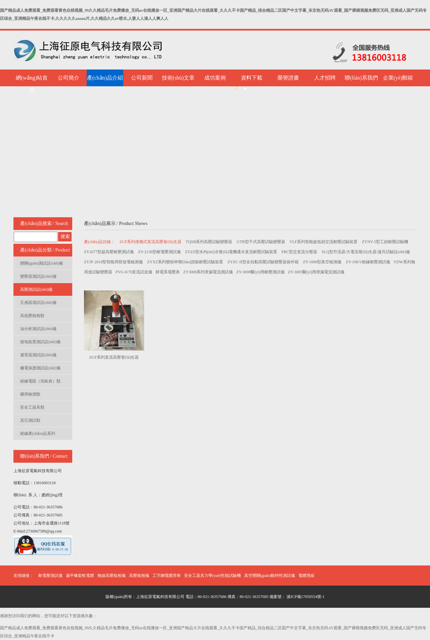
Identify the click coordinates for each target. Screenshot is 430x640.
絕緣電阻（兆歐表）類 (40, 381)
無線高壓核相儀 (111, 575)
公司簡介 (68, 78)
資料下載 (251, 78)
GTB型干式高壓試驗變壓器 (261, 241)
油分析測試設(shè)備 (38, 328)
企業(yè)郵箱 (398, 78)
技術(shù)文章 (178, 78)
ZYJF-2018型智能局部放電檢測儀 (114, 262)
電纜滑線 (306, 575)
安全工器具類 (32, 407)
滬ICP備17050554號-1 (305, 596)
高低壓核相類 (32, 315)
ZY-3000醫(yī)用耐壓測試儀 (260, 272)
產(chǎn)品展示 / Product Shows (115, 223)
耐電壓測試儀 (50, 575)
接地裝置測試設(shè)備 (40, 341)
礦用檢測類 (30, 394)
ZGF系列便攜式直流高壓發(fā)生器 (151, 241)
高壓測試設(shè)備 (36, 289)
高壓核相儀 (139, 575)
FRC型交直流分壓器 (300, 251)
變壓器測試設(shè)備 (38, 276)
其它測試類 (30, 420)
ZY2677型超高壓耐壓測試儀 (109, 251)
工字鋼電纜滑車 (167, 575)
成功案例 (215, 78)
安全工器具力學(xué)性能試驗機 (212, 575)
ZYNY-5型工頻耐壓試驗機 (385, 241)
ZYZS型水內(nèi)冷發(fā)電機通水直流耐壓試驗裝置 (231, 251)
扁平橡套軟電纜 (80, 575)
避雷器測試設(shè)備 (38, 355)
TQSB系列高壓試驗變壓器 (209, 241)
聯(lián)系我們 (361, 78)
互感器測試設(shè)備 (38, 302)
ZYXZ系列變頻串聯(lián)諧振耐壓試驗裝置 (185, 262)
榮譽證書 (288, 78)
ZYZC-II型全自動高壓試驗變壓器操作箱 (263, 262)
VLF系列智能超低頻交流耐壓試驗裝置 (324, 241)
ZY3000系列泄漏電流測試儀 (208, 272)
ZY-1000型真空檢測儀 (323, 262)
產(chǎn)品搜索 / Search (44, 223)
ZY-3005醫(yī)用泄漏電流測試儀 (316, 272)
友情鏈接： (23, 575)
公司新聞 (142, 78)
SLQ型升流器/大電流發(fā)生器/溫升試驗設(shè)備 (365, 251)
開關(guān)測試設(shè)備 (41, 263)
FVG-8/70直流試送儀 (134, 272)
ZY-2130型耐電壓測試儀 (160, 251)
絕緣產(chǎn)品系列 (37, 433)
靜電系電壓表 (168, 272)
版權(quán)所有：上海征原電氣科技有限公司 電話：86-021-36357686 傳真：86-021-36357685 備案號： (195, 596)
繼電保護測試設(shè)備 (40, 368)
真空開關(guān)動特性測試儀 (269, 575)
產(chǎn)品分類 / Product (45, 250)
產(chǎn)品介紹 (105, 78)
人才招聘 (325, 78)
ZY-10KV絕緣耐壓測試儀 (368, 262)
